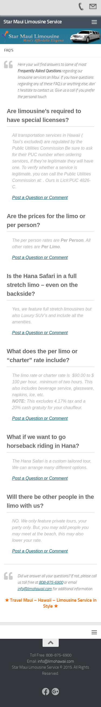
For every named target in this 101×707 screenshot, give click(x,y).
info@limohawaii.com (35, 588)
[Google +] (55, 691)
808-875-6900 (51, 582)
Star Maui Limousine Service (33, 22)
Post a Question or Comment (40, 197)
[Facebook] (46, 691)
